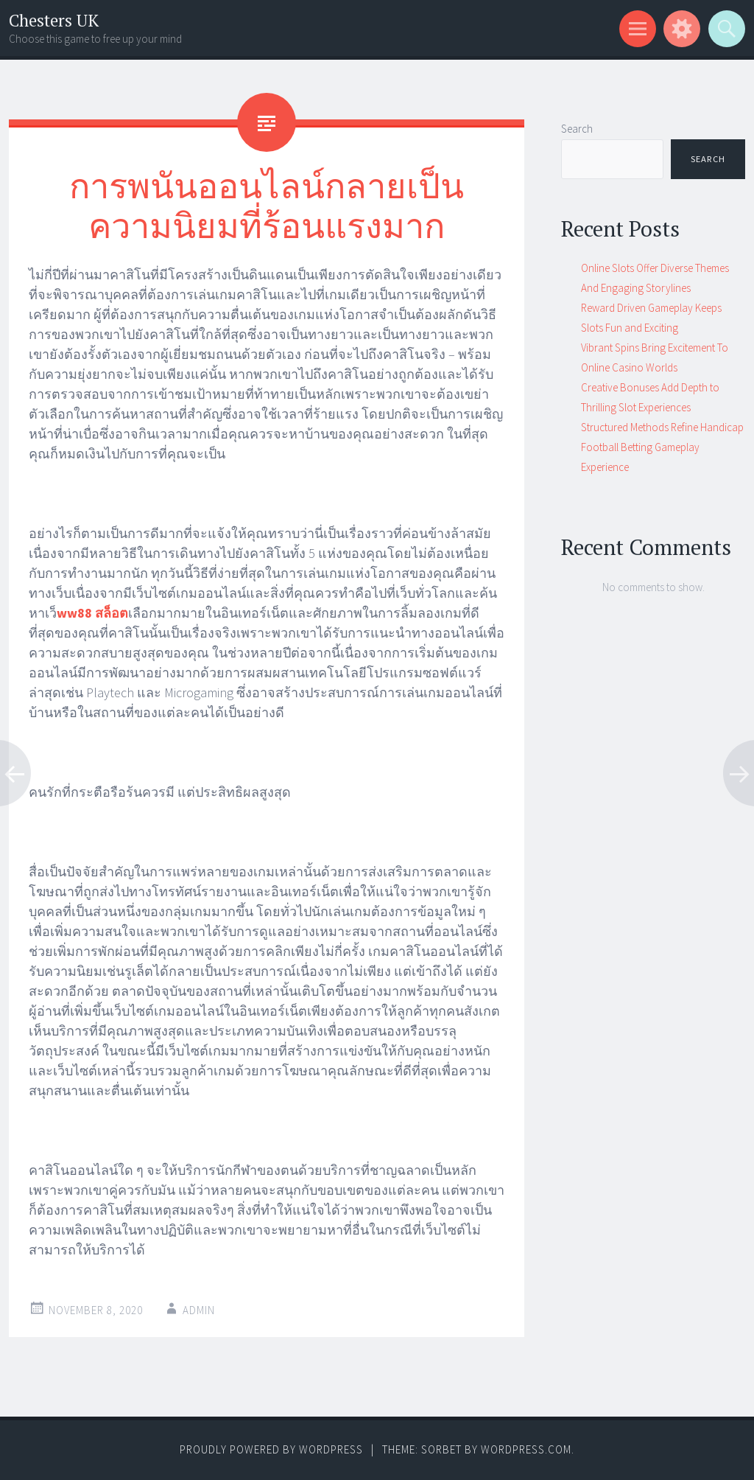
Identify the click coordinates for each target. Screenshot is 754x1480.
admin (199, 1310)
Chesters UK (54, 20)
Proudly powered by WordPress (271, 1449)
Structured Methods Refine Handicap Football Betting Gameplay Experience (662, 447)
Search (577, 129)
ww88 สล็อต (92, 612)
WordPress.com (526, 1449)
